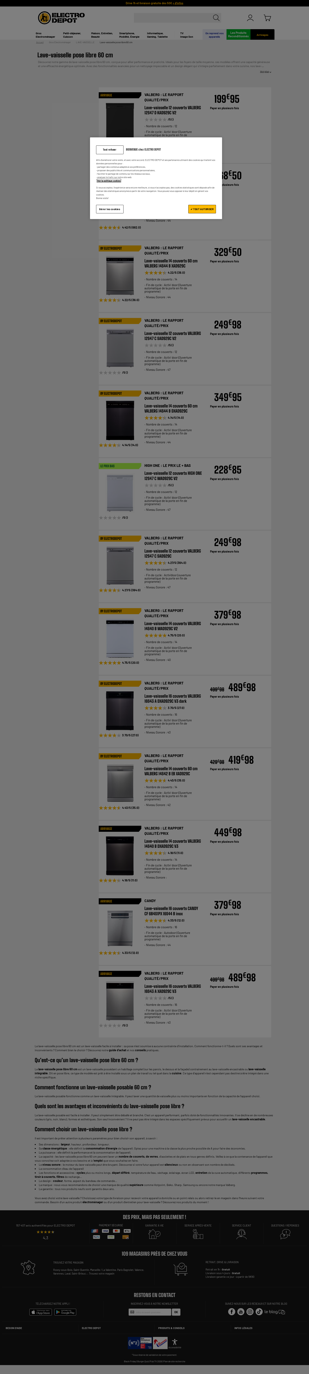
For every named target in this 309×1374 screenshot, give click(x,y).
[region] (156, 178)
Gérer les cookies (109, 209)
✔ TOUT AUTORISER (202, 209)
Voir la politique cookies (109, 180)
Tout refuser (109, 149)
